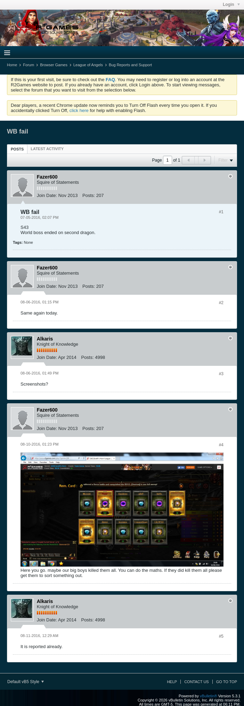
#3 (221, 373)
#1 (221, 211)
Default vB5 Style (25, 681)
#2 (221, 302)
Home (12, 65)
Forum (28, 65)
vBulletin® (208, 696)
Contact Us (196, 682)
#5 (221, 636)
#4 (221, 444)
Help (172, 682)
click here (79, 110)
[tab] (17, 149)
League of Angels (88, 65)
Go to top (226, 682)
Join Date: (47, 195)
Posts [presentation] (17, 149)
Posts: (88, 195)
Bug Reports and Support (130, 65)
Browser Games (53, 65)
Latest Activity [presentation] (47, 149)
